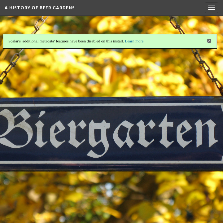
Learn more (134, 40)
